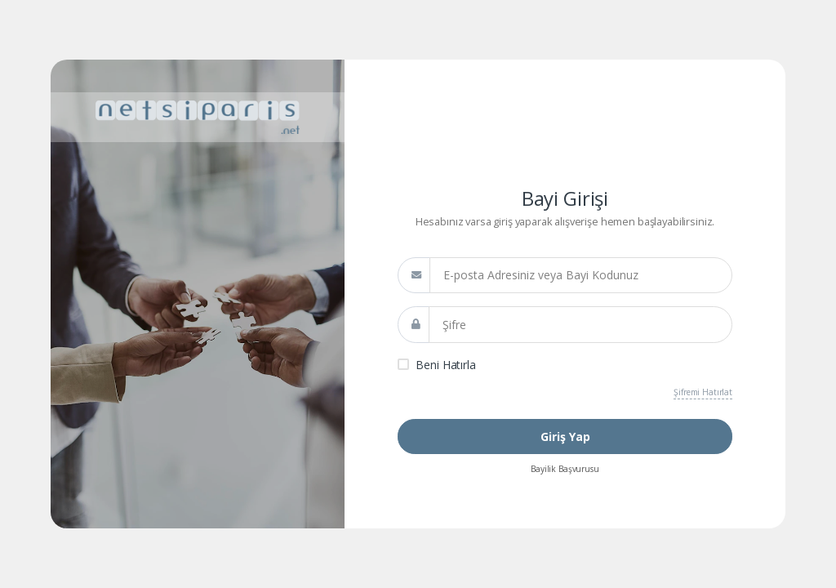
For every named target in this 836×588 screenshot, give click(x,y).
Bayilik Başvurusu (565, 468)
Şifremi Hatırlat (703, 392)
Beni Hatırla (445, 364)
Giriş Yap (565, 436)
